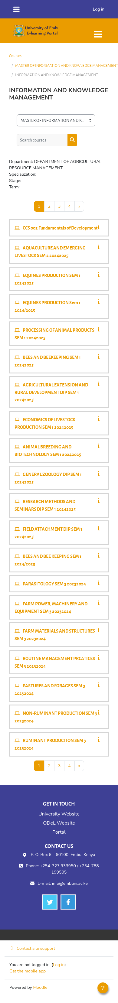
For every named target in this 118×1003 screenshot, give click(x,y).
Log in (98, 9)
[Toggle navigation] (98, 31)
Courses (15, 55)
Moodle (40, 987)
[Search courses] (42, 140)
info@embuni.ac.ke (70, 883)
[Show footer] (102, 987)
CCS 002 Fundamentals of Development (60, 227)
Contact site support (32, 948)
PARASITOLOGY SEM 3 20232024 (54, 583)
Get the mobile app (27, 971)
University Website (59, 814)
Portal (59, 832)
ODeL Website (59, 823)
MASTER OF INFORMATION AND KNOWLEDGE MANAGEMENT (66, 65)
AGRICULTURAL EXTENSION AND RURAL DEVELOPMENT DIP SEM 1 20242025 (51, 392)
